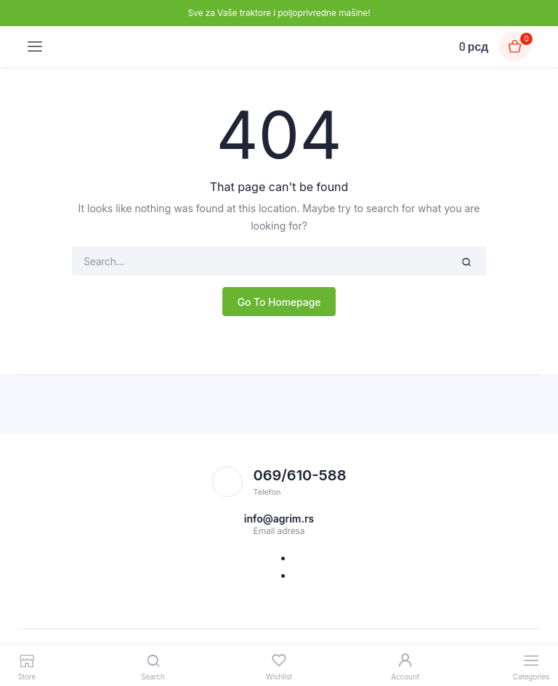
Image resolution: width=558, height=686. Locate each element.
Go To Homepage (279, 302)
